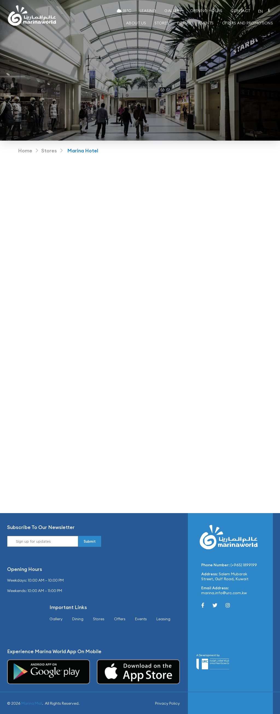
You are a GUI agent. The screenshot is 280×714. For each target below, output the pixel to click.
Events (206, 23)
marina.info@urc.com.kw (224, 592)
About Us (136, 23)
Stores (161, 23)
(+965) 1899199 (244, 564)
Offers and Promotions (247, 23)
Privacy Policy (167, 703)
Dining (184, 23)
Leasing (148, 10)
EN (260, 11)
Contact (240, 10)
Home (25, 150)
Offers (120, 618)
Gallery (173, 10)
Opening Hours (206, 10)
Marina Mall (31, 703)
